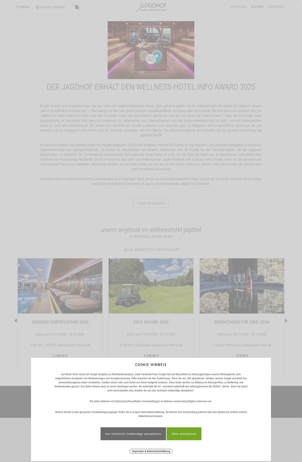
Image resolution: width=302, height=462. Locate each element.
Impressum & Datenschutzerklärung (151, 451)
